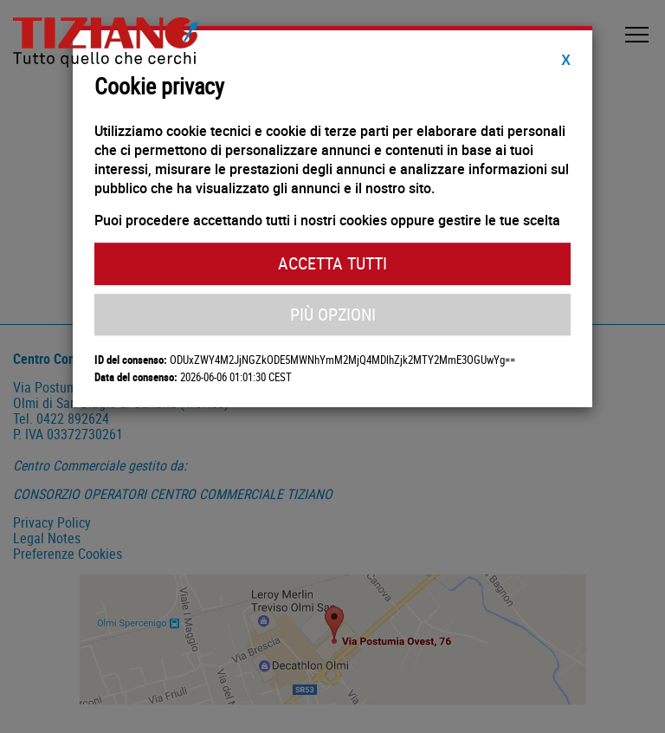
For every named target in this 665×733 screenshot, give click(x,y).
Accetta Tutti (332, 263)
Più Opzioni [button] (333, 314)
